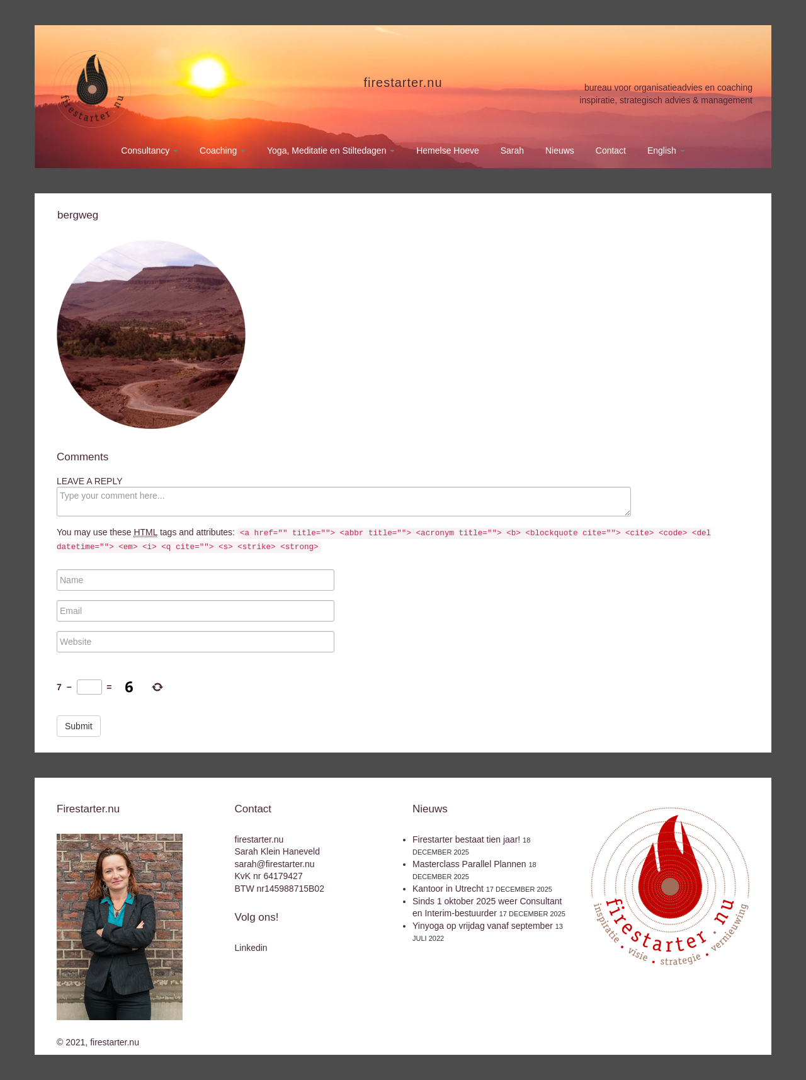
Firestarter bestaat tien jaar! (466, 839)
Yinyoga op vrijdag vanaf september (482, 926)
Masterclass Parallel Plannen (469, 864)
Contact (611, 150)
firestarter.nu (402, 82)
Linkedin (251, 948)
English (666, 150)
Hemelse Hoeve (447, 150)
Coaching (223, 150)
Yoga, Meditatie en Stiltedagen (331, 150)
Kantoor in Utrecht (448, 889)
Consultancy (149, 150)
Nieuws (559, 150)
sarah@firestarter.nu (275, 864)
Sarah (512, 150)
